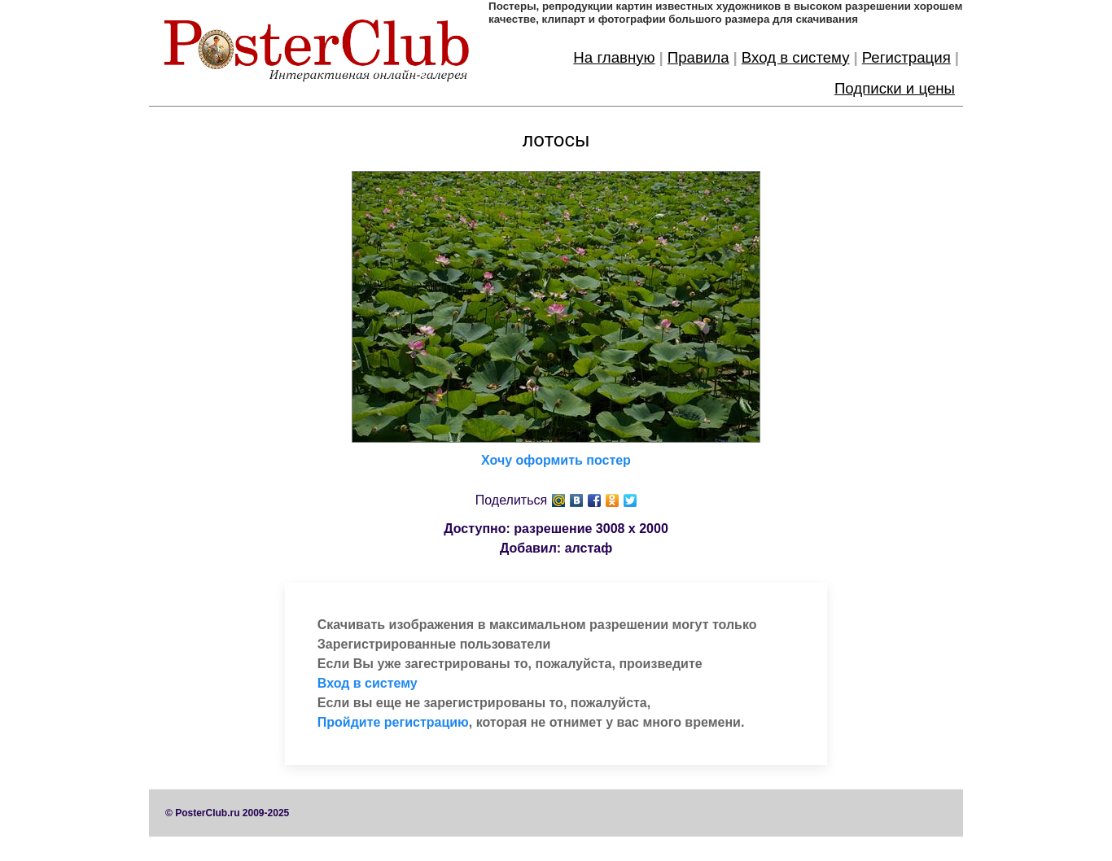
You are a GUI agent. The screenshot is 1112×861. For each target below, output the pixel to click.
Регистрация (906, 57)
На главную (614, 57)
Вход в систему (796, 57)
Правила (698, 57)
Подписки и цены (894, 88)
